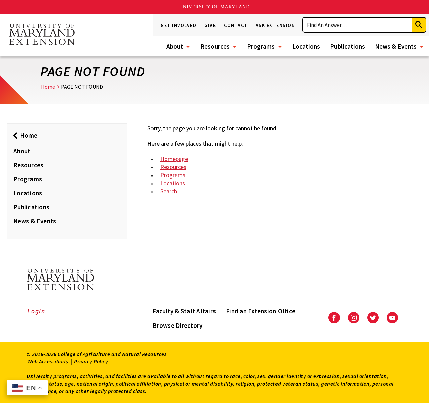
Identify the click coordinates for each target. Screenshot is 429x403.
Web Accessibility (48, 361)
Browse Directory (177, 325)
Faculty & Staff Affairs (184, 311)
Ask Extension (275, 25)
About (174, 46)
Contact (236, 25)
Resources (215, 46)
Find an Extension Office (260, 311)
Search (168, 191)
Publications (347, 46)
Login (36, 311)
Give (210, 25)
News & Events (396, 46)
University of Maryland (214, 6)
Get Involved (178, 25)
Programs (261, 46)
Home (48, 86)
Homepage (174, 159)
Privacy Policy (91, 361)
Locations (306, 46)
